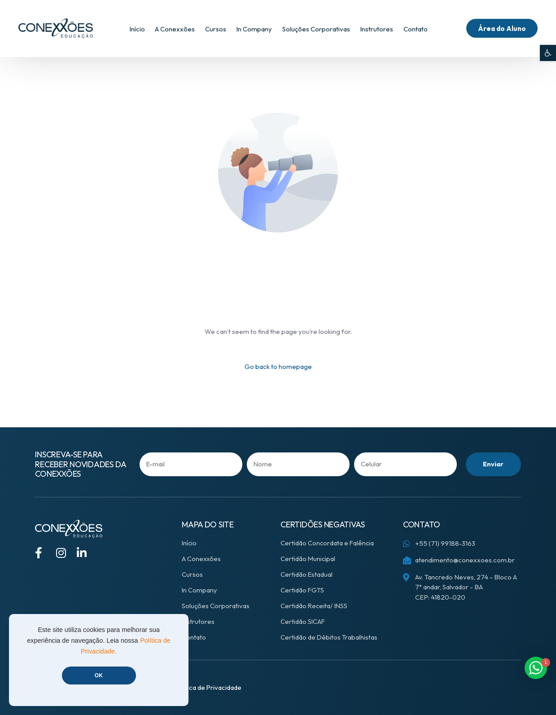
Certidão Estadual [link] (306, 574)
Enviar (492, 464)
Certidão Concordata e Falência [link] (327, 543)
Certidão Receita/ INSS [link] (314, 605)
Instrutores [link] (198, 621)
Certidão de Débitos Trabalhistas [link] (329, 637)
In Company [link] (200, 590)
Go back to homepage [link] (278, 366)
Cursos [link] (192, 574)
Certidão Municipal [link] (308, 558)
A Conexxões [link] (202, 558)
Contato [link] (194, 637)
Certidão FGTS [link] (302, 590)
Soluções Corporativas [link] (216, 605)
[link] (548, 53)
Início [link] (189, 543)
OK (99, 675)
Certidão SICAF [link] (303, 621)
